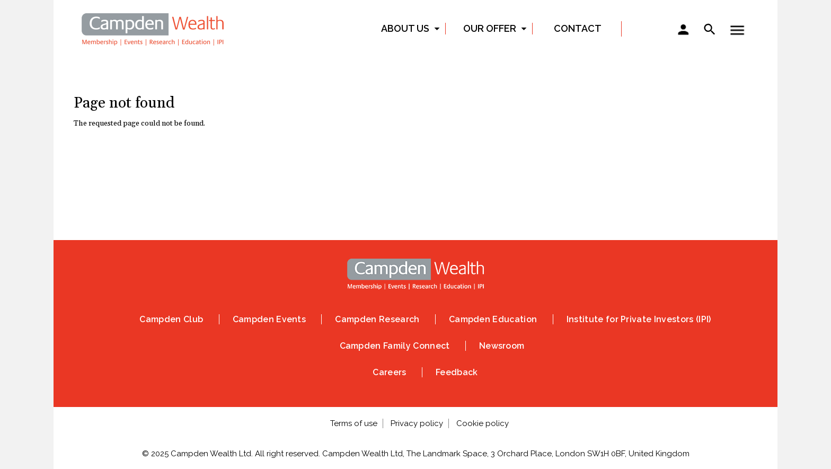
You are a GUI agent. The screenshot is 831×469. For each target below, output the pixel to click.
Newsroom (502, 346)
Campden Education (493, 319)
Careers (389, 372)
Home (153, 28)
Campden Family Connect (395, 346)
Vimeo (437, 167)
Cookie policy (482, 423)
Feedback (457, 372)
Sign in (683, 31)
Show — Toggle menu (737, 30)
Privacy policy (417, 423)
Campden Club (171, 319)
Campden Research (377, 319)
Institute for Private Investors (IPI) (639, 319)
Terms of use (353, 423)
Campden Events (269, 319)
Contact (578, 28)
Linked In (393, 167)
